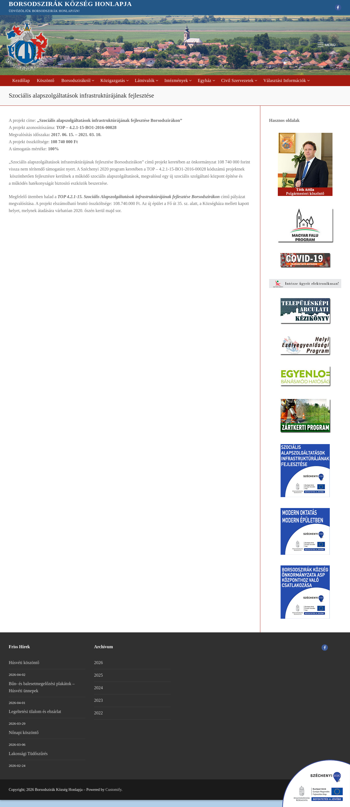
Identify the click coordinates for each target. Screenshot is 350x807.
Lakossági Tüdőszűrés (28, 753)
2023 (98, 700)
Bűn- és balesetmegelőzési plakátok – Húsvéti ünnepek (42, 687)
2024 (98, 687)
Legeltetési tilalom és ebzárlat (35, 711)
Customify (113, 790)
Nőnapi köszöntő (24, 732)
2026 (98, 662)
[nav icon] (326, 45)
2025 (98, 675)
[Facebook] (338, 7)
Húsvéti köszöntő (24, 662)
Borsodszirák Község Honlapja (70, 3)
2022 (98, 713)
